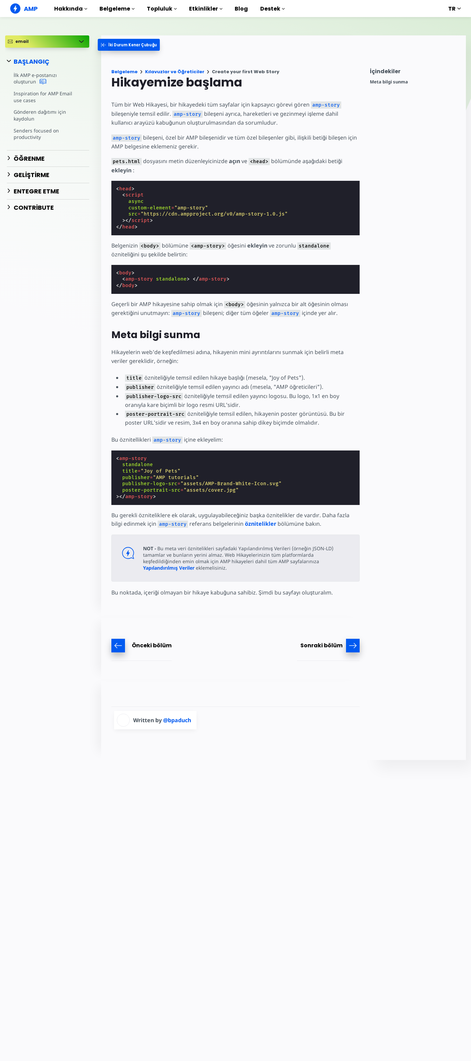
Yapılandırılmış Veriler (303, 561)
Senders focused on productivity (36, 134)
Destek (272, 9)
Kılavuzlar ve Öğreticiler (174, 71)
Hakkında (70, 9)
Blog (241, 9)
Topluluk (162, 9)
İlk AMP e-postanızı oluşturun (46, 78)
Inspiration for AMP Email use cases (47, 97)
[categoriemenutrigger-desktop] (134, 45)
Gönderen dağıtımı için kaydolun (39, 115)
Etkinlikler (205, 9)
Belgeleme (117, 9)
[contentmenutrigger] (414, 73)
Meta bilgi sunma (389, 82)
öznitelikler (246, 523)
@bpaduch (177, 720)
